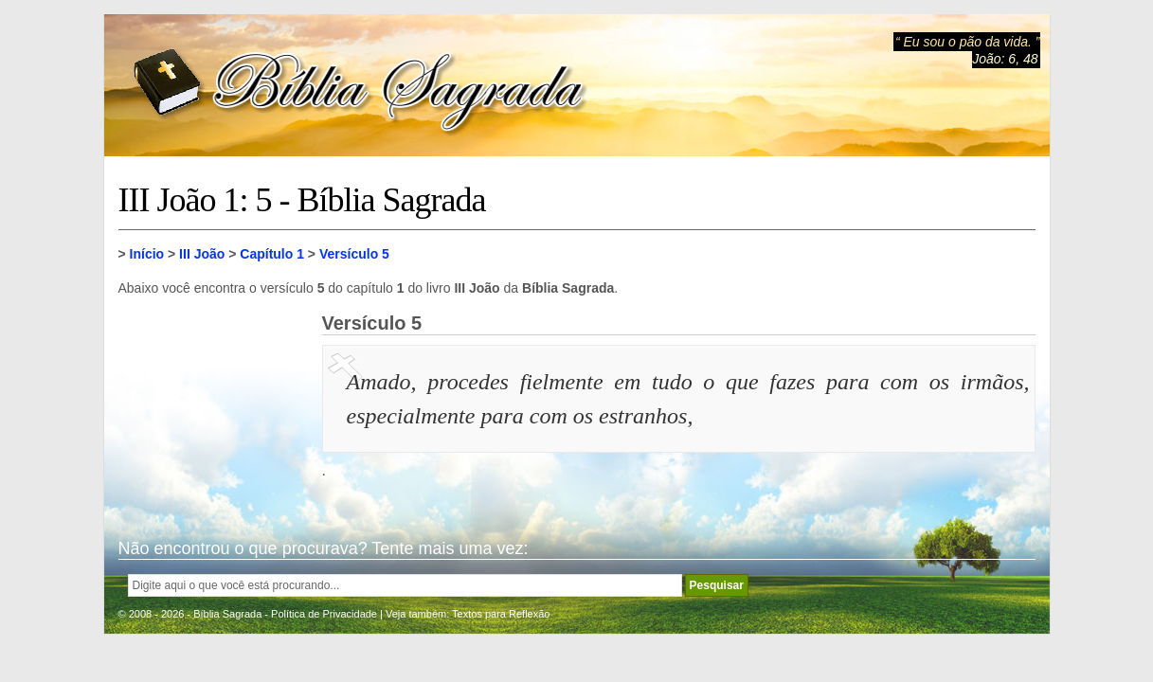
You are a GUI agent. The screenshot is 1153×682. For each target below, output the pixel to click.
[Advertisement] (213, 407)
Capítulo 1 (272, 253)
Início (147, 253)
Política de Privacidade (324, 613)
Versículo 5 (354, 253)
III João (202, 253)
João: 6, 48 (1004, 58)
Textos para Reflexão (500, 613)
